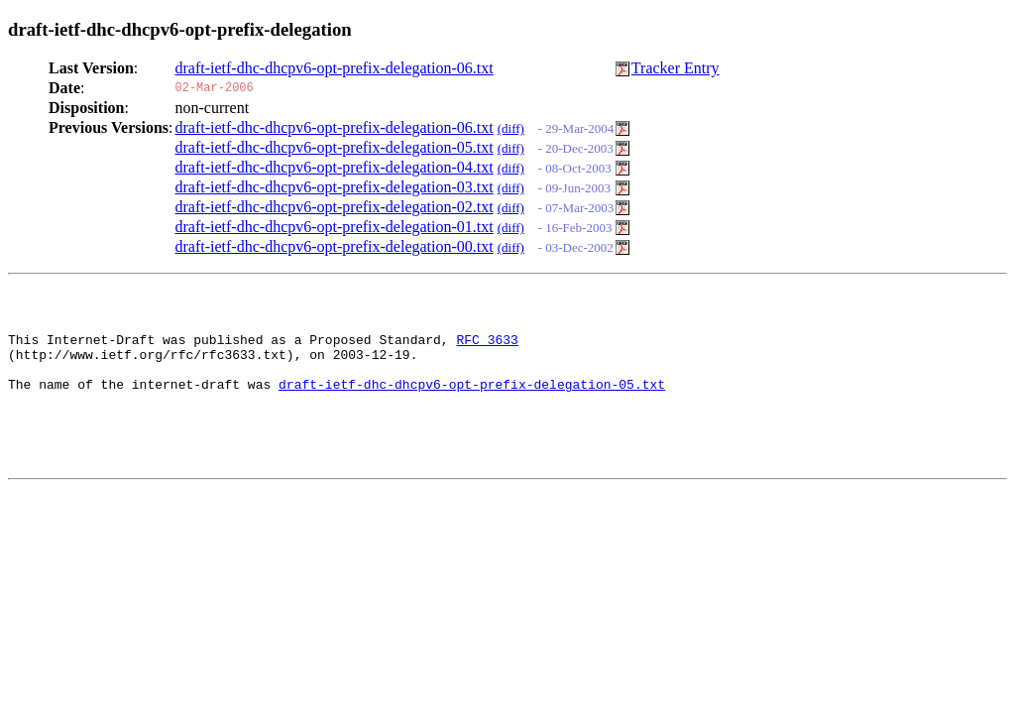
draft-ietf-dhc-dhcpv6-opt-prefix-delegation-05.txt (334, 147)
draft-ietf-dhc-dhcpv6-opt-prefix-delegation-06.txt (334, 68)
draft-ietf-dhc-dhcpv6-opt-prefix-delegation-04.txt (334, 167)
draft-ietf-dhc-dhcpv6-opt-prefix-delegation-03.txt (334, 186)
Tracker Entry (675, 68)
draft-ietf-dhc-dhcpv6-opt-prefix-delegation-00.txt (334, 246)
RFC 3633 (486, 348)
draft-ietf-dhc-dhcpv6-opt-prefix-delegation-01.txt (334, 226)
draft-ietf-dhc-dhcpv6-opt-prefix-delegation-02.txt (334, 206)
